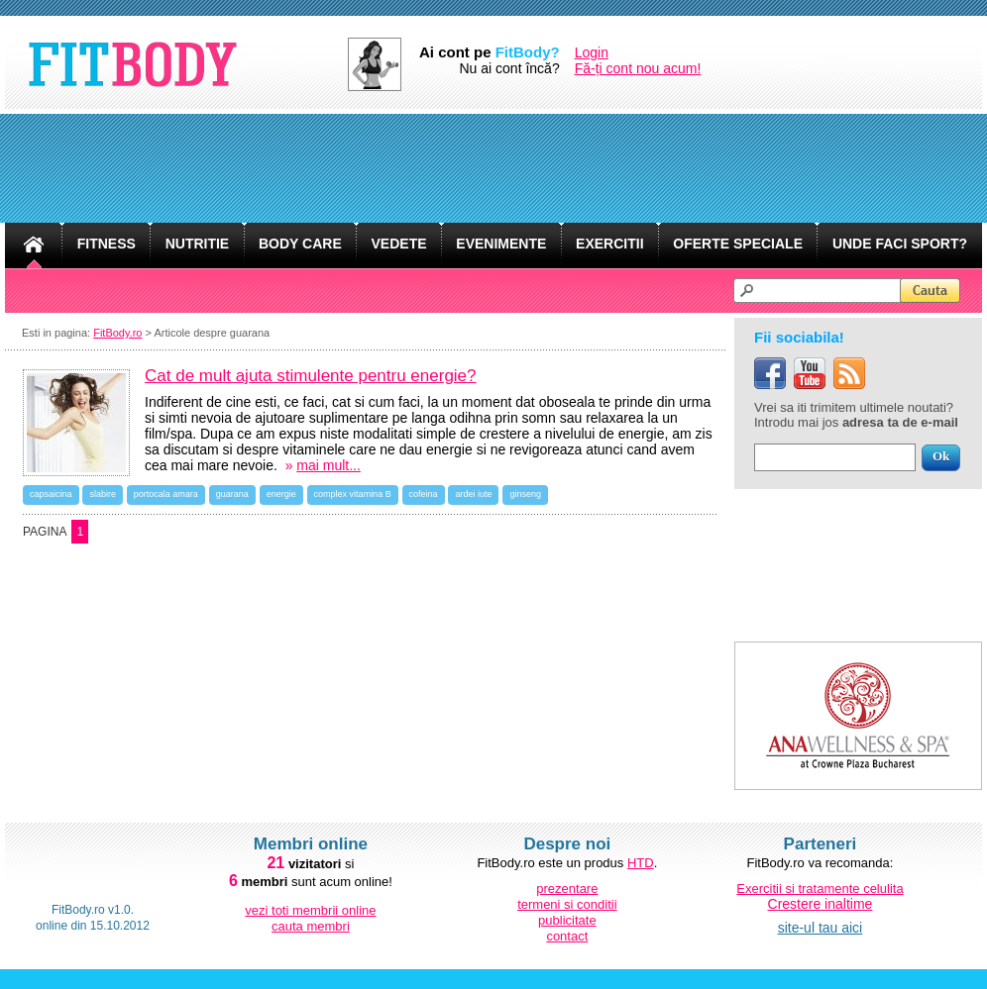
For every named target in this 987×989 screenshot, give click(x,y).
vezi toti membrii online (310, 910)
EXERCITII (609, 243)
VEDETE (399, 243)
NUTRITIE (197, 243)
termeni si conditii (566, 904)
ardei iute (473, 494)
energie (281, 494)
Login (591, 52)
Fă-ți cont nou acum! (638, 68)
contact (567, 936)
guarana (232, 494)
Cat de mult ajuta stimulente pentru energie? (311, 375)
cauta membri (311, 926)
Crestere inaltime (820, 904)
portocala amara (166, 494)
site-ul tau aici (820, 928)
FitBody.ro (117, 333)
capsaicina (51, 494)
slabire (102, 494)
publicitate (567, 920)
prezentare (567, 888)
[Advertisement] (493, 168)
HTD (640, 862)
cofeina (423, 494)
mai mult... (328, 465)
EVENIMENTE (501, 243)
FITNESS (106, 243)
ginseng (525, 494)
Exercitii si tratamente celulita (819, 888)
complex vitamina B (352, 494)
